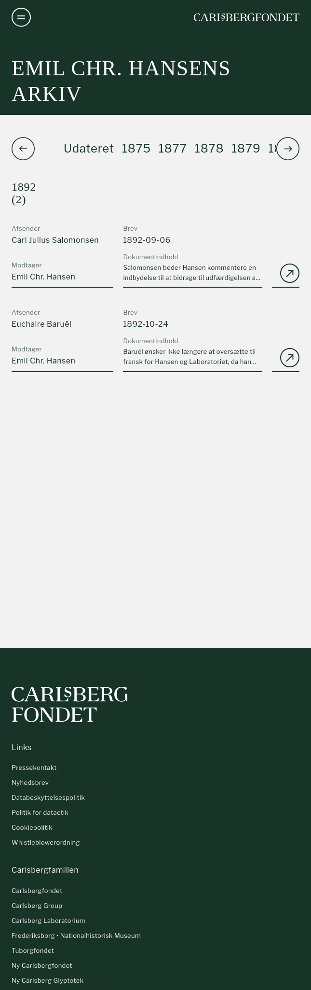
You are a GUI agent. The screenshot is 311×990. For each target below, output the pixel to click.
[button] (287, 148)
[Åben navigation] (21, 17)
